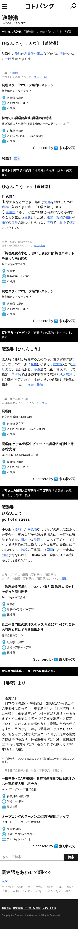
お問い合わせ (49, 908)
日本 (24, 540)
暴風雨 (10, 212)
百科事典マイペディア (16, 332)
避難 (62, 53)
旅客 (5, 222)
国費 (50, 550)
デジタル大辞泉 (12, 31)
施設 (24, 550)
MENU (4, 6)
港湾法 (16, 374)
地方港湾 (65, 374)
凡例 (44, 77)
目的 (27, 217)
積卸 (69, 217)
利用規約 (6, 908)
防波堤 (58, 364)
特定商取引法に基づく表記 (27, 908)
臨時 (5, 207)
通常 (50, 217)
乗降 (14, 222)
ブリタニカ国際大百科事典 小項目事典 (26, 490)
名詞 (16, 158)
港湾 (50, 222)
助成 (5, 555)
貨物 (59, 217)
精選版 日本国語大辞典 (16, 170)
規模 (34, 364)
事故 (40, 53)
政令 (62, 222)
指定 (72, 222)
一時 (8, 59)
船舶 (18, 53)
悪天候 (29, 53)
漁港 (37, 369)
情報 (36, 77)
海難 (47, 202)
